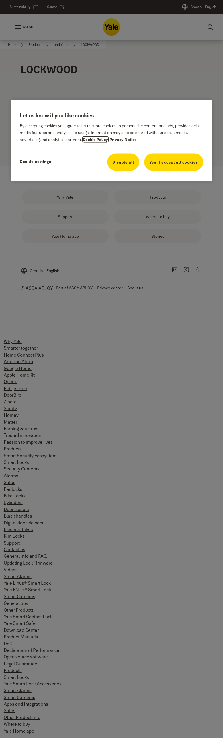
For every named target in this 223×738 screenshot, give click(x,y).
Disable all (123, 162)
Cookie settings (35, 161)
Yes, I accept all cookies (173, 162)
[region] (111, 140)
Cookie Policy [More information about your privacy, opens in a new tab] (95, 139)
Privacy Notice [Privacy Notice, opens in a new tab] (123, 139)
